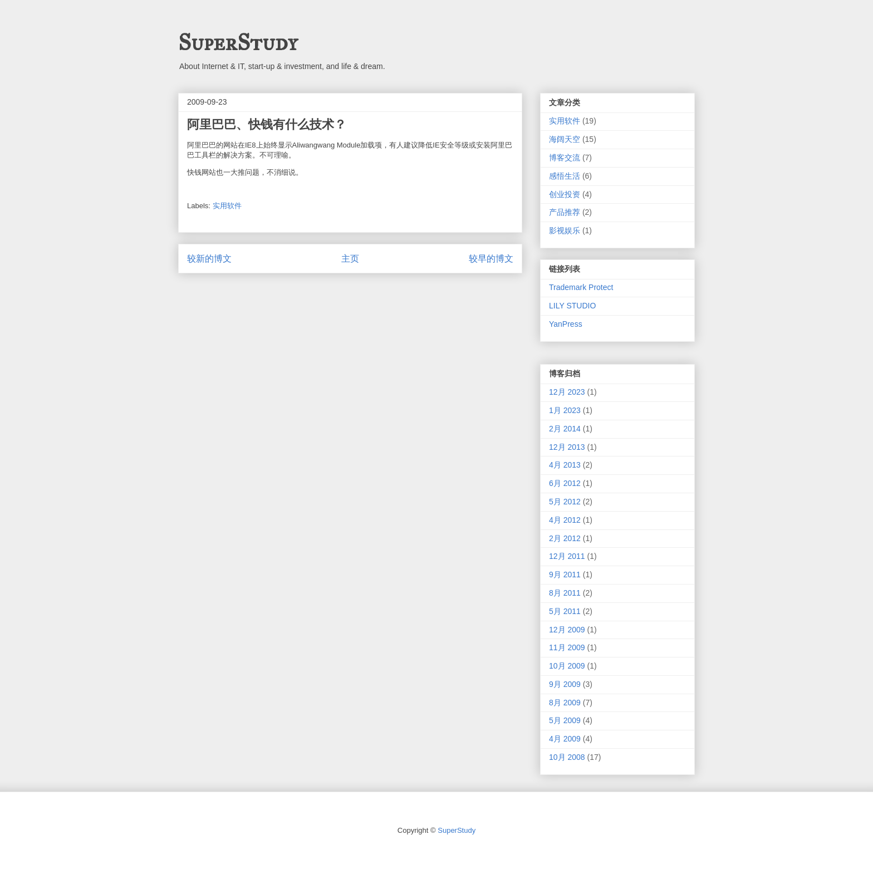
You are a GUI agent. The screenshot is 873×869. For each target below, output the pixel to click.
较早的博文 (491, 258)
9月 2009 (565, 684)
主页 (350, 258)
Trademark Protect (581, 287)
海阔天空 (564, 139)
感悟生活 (564, 175)
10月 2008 (567, 757)
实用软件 (227, 206)
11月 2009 (567, 647)
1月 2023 (565, 410)
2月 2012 (565, 538)
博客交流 (564, 157)
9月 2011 (565, 574)
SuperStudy (237, 42)
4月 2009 (565, 738)
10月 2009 (567, 665)
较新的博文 (209, 258)
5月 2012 (565, 501)
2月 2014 (565, 428)
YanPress (565, 324)
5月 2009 (565, 720)
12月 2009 (567, 629)
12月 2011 (567, 556)
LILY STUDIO (572, 305)
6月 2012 (565, 483)
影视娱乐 (564, 230)
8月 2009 (565, 702)
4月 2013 (565, 464)
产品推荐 (564, 212)
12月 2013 (567, 447)
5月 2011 (565, 611)
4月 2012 (565, 519)
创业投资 (564, 194)
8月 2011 (565, 592)
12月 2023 (567, 391)
